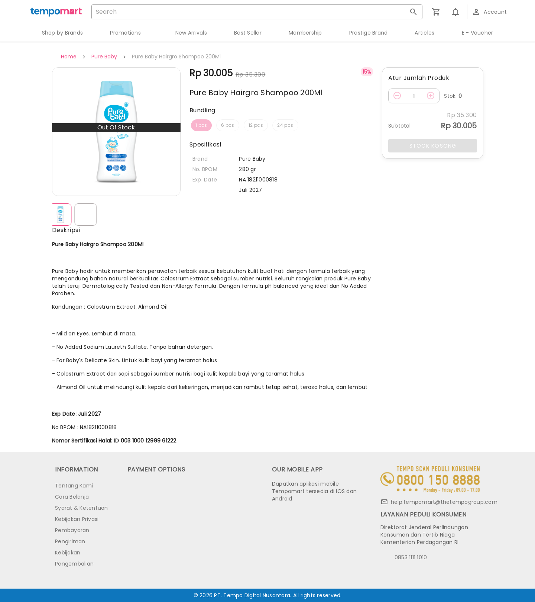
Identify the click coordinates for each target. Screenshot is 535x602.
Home (69, 56)
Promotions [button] (125, 32)
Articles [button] (424, 32)
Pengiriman (70, 541)
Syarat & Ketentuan (81, 508)
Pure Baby (104, 56)
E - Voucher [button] (477, 32)
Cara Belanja (72, 496)
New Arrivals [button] (191, 32)
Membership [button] (305, 32)
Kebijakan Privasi (76, 519)
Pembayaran (72, 530)
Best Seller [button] (248, 32)
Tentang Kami (74, 485)
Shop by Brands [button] (62, 32)
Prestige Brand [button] (368, 32)
